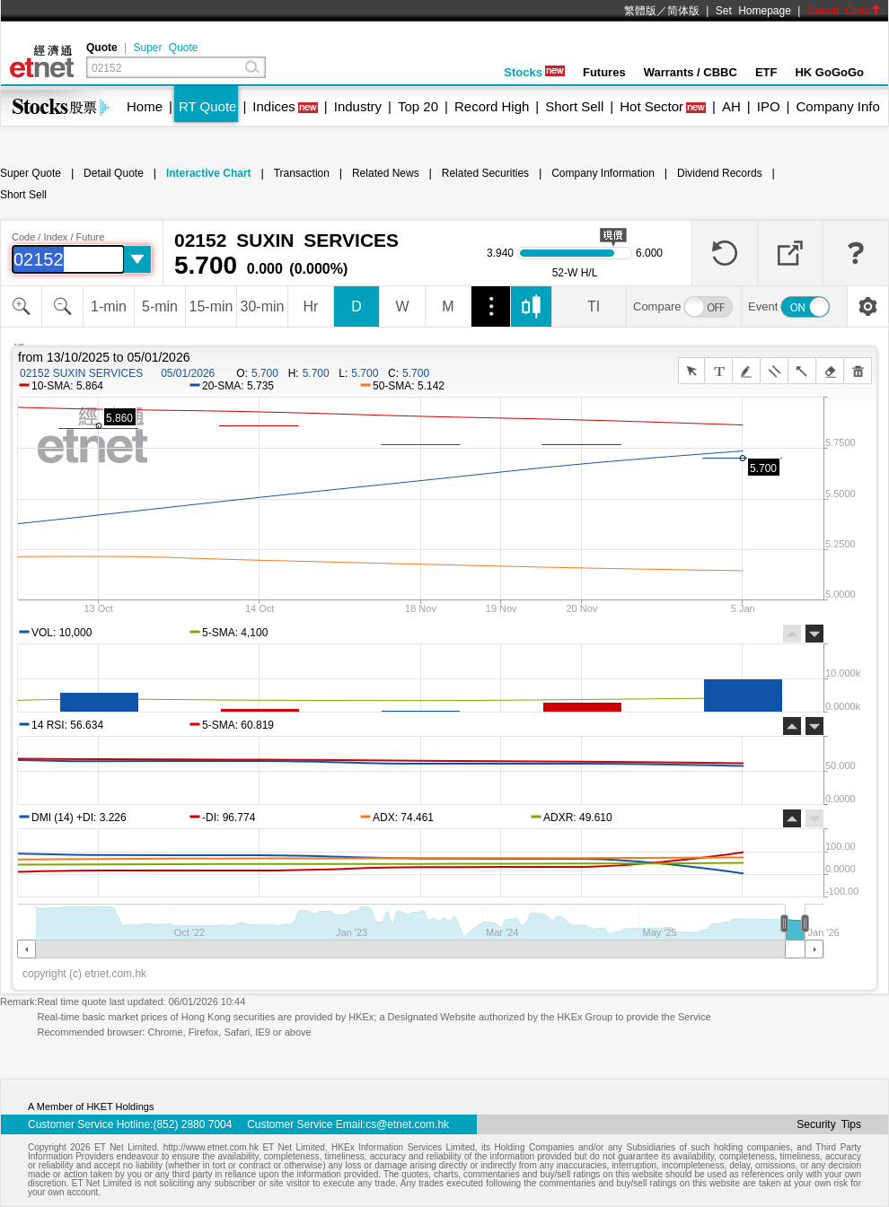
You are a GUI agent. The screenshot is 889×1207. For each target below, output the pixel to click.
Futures (604, 72)
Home (145, 106)
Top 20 (418, 106)
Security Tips (829, 1124)
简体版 (683, 10)
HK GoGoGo (829, 72)
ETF (766, 72)
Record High (491, 106)
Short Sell (574, 106)
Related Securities (485, 173)
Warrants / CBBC (690, 72)
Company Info (837, 106)
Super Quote (165, 47)
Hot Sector (651, 106)
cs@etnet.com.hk (407, 1124)
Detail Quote (114, 173)
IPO (768, 106)
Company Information (603, 173)
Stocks (534, 72)
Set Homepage (753, 10)
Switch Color (844, 10)
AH (731, 106)
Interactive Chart (208, 173)
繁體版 (640, 10)
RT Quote (207, 106)
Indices (273, 106)
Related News (385, 173)
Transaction (302, 173)
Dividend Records (719, 173)
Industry (358, 106)
